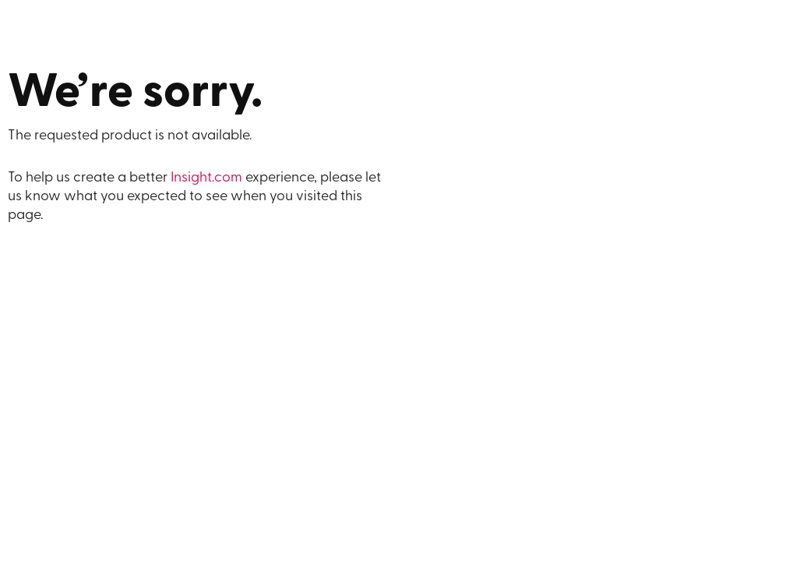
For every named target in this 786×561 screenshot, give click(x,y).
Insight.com (206, 178)
